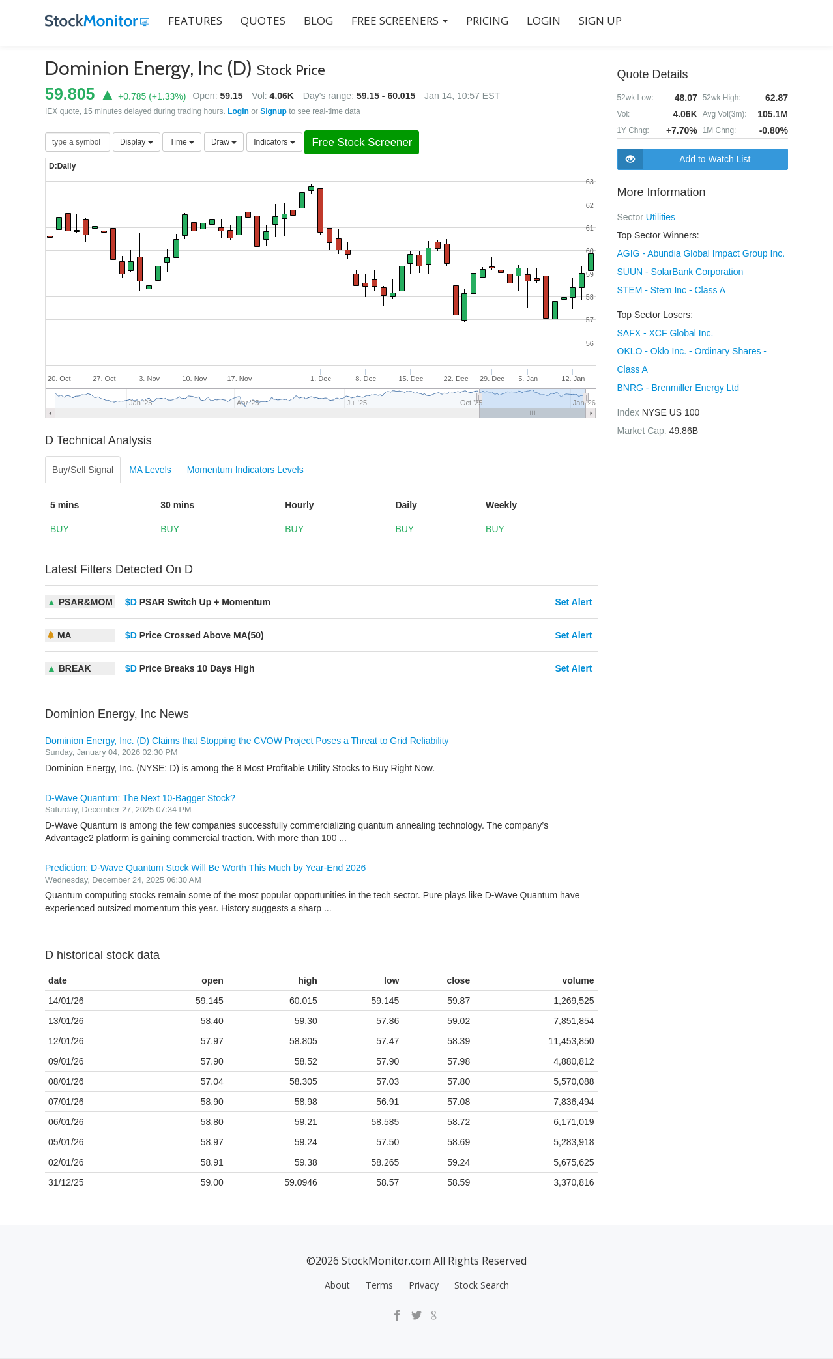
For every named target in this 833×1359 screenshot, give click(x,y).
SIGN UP (600, 20)
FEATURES (195, 20)
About (337, 1285)
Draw (224, 142)
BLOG (318, 20)
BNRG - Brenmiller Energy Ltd (678, 387)
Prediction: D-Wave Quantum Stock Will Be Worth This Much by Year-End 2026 (205, 868)
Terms (379, 1285)
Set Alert (573, 602)
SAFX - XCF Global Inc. (665, 333)
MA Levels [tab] (150, 470)
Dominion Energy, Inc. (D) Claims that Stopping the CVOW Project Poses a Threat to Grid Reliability (247, 741)
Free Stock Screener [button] (362, 142)
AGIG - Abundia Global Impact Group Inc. (701, 253)
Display (136, 142)
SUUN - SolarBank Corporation (680, 271)
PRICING (487, 20)
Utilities (660, 217)
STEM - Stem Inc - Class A (671, 290)
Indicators (274, 142)
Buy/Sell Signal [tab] (82, 470)
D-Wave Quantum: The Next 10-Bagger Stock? (140, 798)
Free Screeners (399, 20)
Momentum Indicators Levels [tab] (245, 470)
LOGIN (544, 20)
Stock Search (481, 1285)
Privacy (424, 1285)
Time (181, 142)
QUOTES (263, 20)
